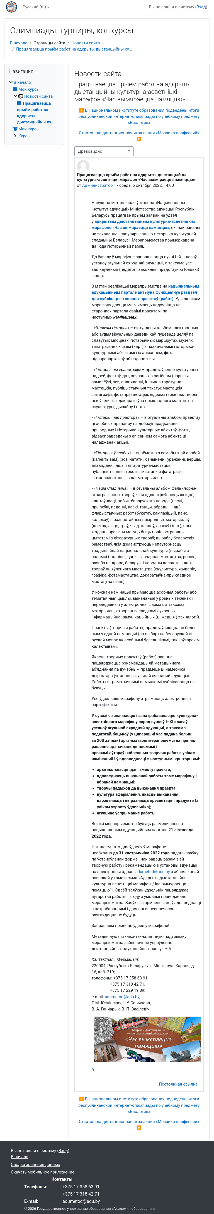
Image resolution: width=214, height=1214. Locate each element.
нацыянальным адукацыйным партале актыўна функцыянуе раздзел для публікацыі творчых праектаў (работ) (145, 292)
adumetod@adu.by (152, 871)
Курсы (24, 135)
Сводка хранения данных (35, 1164)
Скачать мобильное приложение (42, 1172)
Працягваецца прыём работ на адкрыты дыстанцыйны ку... (74, 49)
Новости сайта (85, 43)
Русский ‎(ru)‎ (34, 6)
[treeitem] (34, 109)
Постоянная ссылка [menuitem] (178, 1084)
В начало (19, 43)
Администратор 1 (99, 185)
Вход (201, 6)
